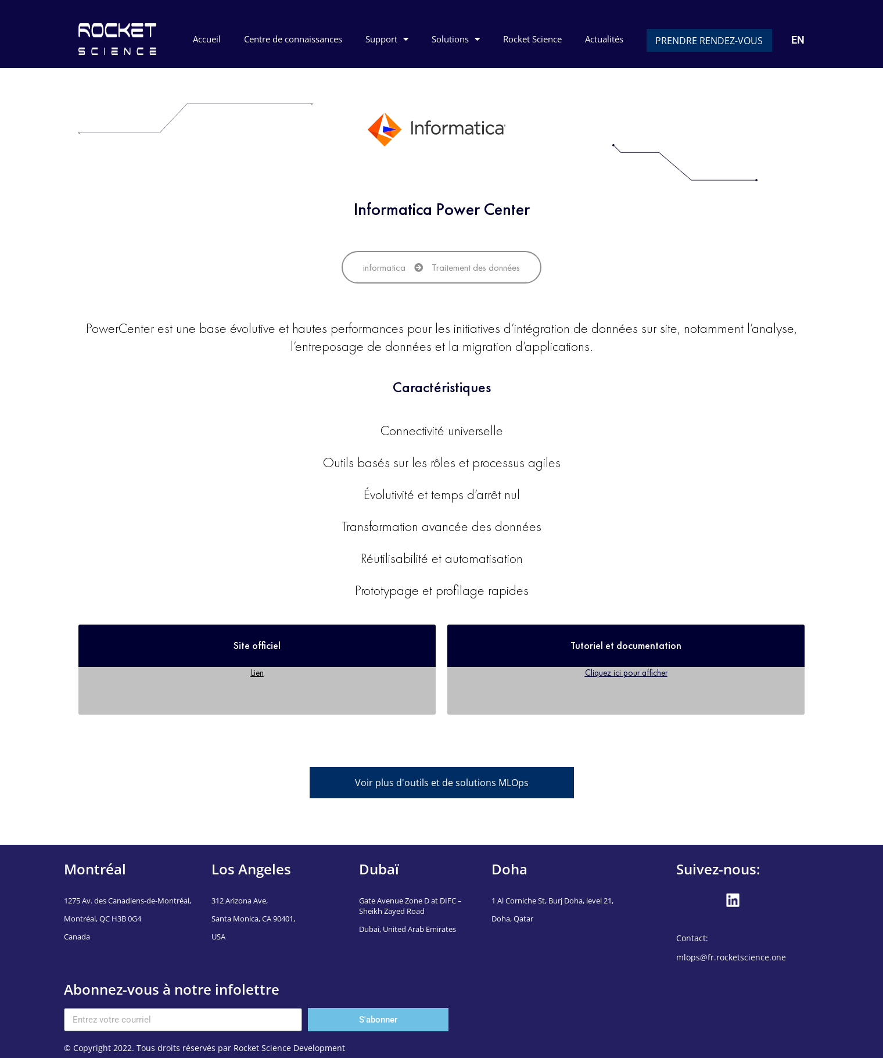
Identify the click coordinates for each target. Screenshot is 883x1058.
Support (386, 39)
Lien (257, 672)
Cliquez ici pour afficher (626, 672)
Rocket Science (532, 39)
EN (798, 40)
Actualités (604, 39)
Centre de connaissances (293, 39)
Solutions (456, 39)
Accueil (207, 39)
